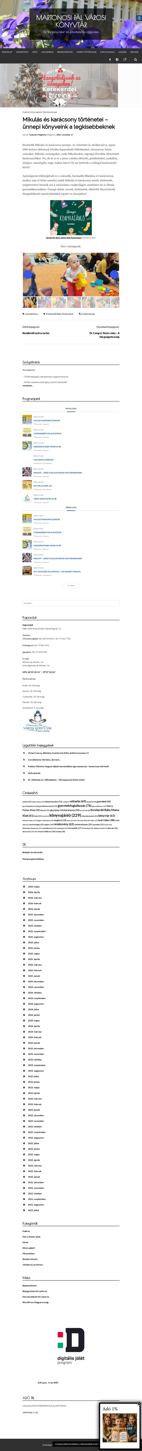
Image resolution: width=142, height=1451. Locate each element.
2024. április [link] (34, 1026)
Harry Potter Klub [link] (86, 52)
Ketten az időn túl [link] (43, 486)
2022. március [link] (35, 1165)
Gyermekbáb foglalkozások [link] (47, 433)
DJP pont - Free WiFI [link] (48, 1382)
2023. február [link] (35, 1104)
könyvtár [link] (106, 815)
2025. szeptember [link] (37, 931)
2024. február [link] (35, 1037)
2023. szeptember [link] (37, 1065)
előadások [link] (91, 802)
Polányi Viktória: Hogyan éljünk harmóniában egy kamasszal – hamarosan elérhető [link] (68, 766)
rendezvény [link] (64, 824)
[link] (109, 60)
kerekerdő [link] (85, 810)
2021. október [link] (35, 1193)
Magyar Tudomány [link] (44, 820)
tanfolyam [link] (62, 828)
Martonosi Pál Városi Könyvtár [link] (71, 21)
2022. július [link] (33, 1143)
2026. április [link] (34, 892)
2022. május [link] (34, 1154)
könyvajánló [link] (65, 815)
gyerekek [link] (104, 801)
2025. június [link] (34, 948)
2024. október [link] (35, 992)
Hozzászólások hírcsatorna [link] (35, 1296)
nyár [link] (77, 820)
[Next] (114, 274)
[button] (71, 274)
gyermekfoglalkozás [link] (75, 806)
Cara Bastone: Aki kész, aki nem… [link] (44, 759)
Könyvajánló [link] (107, 52)
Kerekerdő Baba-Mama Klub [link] (59, 313)
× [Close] (139, 1404)
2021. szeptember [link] (37, 1199)
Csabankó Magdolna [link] (37, 134)
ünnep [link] (60, 831)
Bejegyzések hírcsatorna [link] (34, 1291)
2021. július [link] (33, 1210)
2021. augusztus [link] (36, 1204)
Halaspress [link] (47, 52)
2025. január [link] (34, 975)
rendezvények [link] (88, 313)
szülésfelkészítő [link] (48, 828)
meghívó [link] (60, 820)
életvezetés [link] (28, 832)
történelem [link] (87, 828)
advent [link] (27, 802)
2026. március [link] (35, 897)
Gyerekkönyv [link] (31, 313)
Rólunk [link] (134, 52)
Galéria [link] (123, 52)
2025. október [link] (35, 925)
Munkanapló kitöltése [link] (33, 859)
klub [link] (37, 816)
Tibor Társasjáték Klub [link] (45, 499)
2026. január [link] (34, 909)
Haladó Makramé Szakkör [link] (47, 420)
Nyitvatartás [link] (34, 773)
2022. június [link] (34, 1148)
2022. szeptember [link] (37, 1132)
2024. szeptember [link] (37, 998)
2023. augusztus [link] (36, 1070)
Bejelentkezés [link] (29, 1285)
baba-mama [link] (38, 802)
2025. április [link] (34, 959)
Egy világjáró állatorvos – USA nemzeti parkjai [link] (57, 572)
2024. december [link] (36, 981)
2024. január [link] (34, 1042)
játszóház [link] (57, 810)
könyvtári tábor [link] (29, 820)
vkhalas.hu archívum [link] (32, 1264)
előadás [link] (78, 801)
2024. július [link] (33, 1009)
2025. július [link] (33, 942)
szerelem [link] (98, 824)
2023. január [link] (34, 1109)
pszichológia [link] (36, 824)
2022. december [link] (36, 1115)
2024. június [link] (34, 1015)
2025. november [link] (36, 920)
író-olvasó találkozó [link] (45, 831)
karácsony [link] (71, 810)
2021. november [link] (36, 1188)
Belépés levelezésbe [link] (32, 852)
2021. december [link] (36, 1182)
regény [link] (48, 824)
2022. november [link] (36, 1121)
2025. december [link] (36, 914)
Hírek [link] (25, 1242)
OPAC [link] (35, 52)
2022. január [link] (34, 1176)
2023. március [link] (35, 1098)
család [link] (66, 802)
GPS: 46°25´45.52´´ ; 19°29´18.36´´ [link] (39, 672)
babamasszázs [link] (53, 801)
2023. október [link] (35, 1059)
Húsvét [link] (45, 810)
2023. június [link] (34, 1082)
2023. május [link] (34, 1087)
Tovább (71, 585)
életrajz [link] (112, 828)
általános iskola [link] (100, 828)
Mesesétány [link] (22, 52)
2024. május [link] (34, 1020)
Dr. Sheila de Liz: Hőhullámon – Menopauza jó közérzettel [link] (56, 779)
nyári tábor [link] (106, 820)
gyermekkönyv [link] (99, 806)
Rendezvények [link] (65, 52)
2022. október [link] (35, 1126)
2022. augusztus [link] (36, 1137)
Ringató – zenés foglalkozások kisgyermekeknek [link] (58, 473)
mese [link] (70, 820)
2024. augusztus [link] (36, 1003)
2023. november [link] (36, 1054)
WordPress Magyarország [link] (35, 1302)
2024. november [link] (36, 987)
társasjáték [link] (74, 828)
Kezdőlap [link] (7, 52)
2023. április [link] (34, 1093)
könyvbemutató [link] (90, 816)
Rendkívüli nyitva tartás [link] (35, 333)
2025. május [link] (34, 953)
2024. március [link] (35, 1031)
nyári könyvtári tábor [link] (88, 820)
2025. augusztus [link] (36, 936)
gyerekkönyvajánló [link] (47, 806)
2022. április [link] (34, 1160)
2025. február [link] (35, 970)
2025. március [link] (35, 964)
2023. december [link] (36, 1048)
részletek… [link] (28, 385)
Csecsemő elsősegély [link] (44, 460)
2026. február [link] (35, 903)
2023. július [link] (33, 1076)
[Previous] (27, 274)
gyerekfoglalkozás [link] (30, 806)
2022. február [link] (35, 1171)
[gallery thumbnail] (30, 302)
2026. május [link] (34, 886)
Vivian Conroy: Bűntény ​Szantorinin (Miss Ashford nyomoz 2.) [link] (58, 753)
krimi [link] (45, 816)
